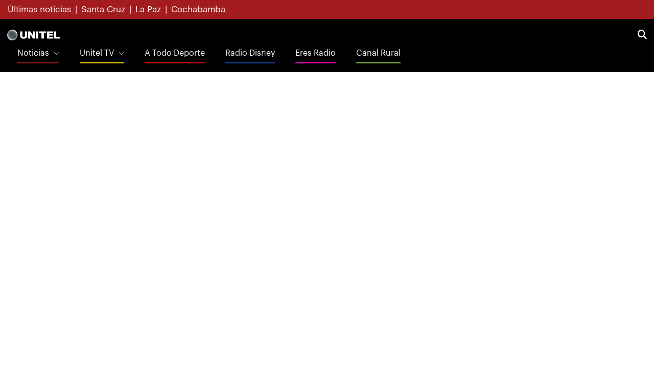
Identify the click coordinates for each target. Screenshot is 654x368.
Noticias (33, 53)
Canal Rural (378, 53)
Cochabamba (198, 9)
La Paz (148, 9)
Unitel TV (97, 53)
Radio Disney (250, 53)
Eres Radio (315, 53)
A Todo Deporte (175, 53)
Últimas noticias (39, 9)
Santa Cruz (103, 9)
